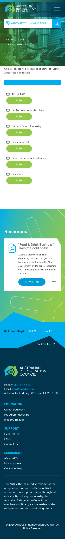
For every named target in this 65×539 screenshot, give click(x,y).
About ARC (11, 458)
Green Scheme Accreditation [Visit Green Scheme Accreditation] (26, 158)
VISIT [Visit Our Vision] (19, 180)
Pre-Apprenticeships (16, 414)
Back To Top (46, 344)
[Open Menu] (57, 9)
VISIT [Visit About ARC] (19, 100)
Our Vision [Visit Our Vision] (15, 174)
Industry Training (14, 420)
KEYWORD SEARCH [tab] (56, 23)
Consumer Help (13, 468)
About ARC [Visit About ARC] (15, 94)
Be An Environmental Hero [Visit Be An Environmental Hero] (25, 110)
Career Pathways (14, 409)
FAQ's (7, 439)
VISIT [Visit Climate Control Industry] (19, 132)
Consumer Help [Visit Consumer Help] (18, 142)
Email (47, 331)
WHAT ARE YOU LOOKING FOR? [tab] (28, 23)
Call (33, 331)
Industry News (12, 463)
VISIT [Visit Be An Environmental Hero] (19, 116)
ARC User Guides (15, 39)
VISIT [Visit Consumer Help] (19, 148)
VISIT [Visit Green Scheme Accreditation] (19, 164)
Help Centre (11, 434)
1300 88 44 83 (22, 385)
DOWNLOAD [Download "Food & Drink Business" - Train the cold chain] (32, 282)
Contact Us (11, 444)
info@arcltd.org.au (23, 389)
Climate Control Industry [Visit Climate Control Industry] (23, 126)
